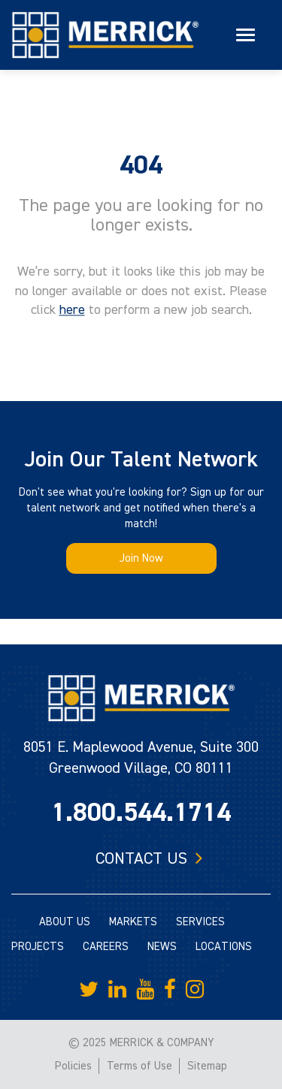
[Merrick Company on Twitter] (89, 990)
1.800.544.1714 (141, 812)
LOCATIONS (224, 947)
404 (141, 165)
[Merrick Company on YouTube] (145, 990)
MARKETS (133, 922)
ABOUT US (64, 922)
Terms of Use (139, 1066)
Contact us (141, 858)
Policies (73, 1066)
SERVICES (200, 922)
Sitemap (207, 1066)
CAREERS (106, 947)
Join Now (141, 558)
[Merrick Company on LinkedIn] (117, 990)
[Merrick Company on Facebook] (170, 990)
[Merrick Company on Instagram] (195, 990)
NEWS (162, 947)
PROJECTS (37, 947)
